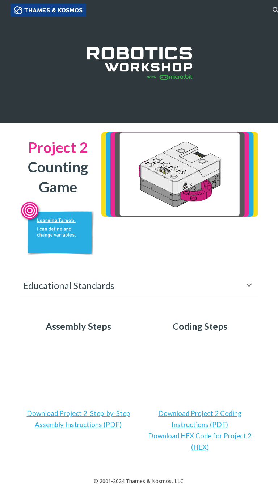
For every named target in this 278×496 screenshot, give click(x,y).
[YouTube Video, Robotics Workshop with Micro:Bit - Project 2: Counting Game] (78, 370)
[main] (57, 166)
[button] (249, 286)
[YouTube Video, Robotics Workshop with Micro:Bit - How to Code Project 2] (199, 370)
